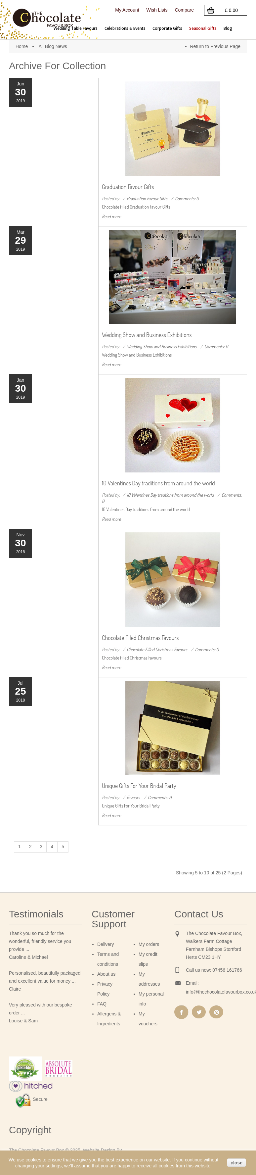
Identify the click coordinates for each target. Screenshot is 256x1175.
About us (106, 974)
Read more (111, 216)
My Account (127, 10)
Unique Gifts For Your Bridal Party (139, 785)
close (236, 1162)
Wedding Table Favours (76, 28)
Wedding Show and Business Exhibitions (147, 334)
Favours (133, 797)
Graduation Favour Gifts (128, 186)
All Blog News (52, 46)
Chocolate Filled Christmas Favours (157, 649)
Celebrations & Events (125, 28)
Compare (184, 10)
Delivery (105, 944)
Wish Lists (157, 10)
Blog (228, 28)
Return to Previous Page (215, 46)
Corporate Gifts (167, 28)
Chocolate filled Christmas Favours (140, 637)
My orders (149, 944)
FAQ (102, 1003)
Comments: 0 (187, 198)
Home (22, 46)
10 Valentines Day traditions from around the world (158, 483)
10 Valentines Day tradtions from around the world (170, 495)
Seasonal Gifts (203, 28)
